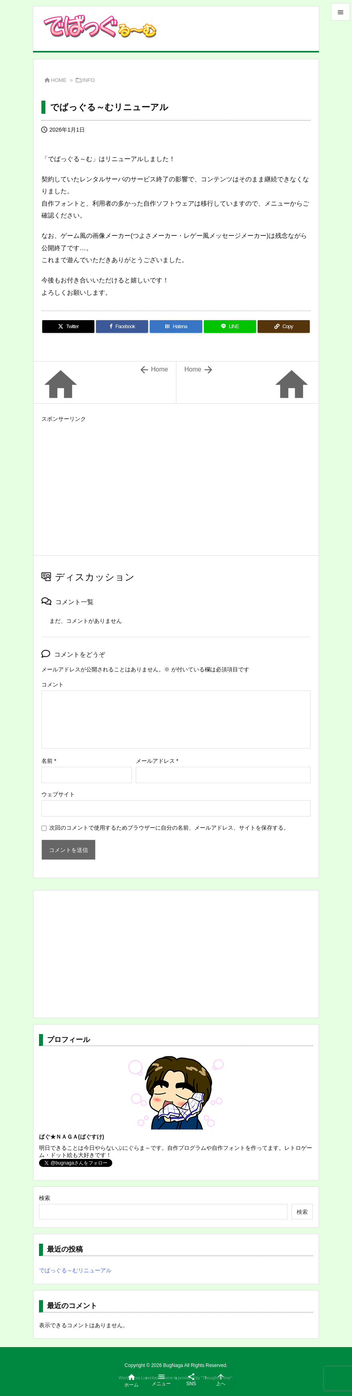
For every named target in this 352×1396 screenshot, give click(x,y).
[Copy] (284, 326)
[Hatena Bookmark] (176, 326)
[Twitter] (68, 326)
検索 (44, 1198)
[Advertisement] (176, 480)
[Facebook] (122, 326)
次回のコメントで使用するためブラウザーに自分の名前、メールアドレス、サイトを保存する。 (169, 827)
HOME (58, 80)
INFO (88, 80)
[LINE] (230, 326)
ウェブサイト (58, 794)
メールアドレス (157, 761)
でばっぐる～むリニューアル (75, 1270)
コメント (52, 684)
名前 (48, 761)
